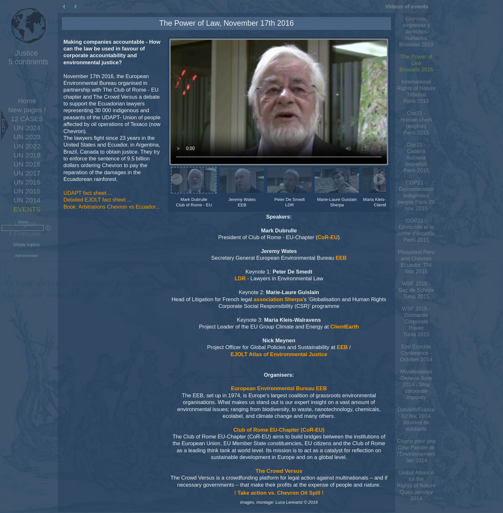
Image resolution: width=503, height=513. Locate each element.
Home (27, 100)
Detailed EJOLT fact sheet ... (98, 200)
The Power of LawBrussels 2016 (416, 63)
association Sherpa (278, 299)
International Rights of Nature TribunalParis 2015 (416, 91)
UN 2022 (27, 146)
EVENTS (26, 209)
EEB (341, 258)
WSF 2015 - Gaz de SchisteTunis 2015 (416, 290)
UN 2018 (27, 164)
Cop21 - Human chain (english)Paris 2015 (416, 123)
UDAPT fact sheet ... (88, 193)
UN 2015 (27, 191)
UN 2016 (27, 182)
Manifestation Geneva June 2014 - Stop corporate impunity (416, 385)
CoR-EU (328, 237)
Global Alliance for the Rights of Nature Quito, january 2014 (416, 485)
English (22, 224)
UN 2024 (27, 127)
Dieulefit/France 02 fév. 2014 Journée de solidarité (416, 419)
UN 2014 (27, 200)
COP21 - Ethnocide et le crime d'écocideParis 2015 (416, 230)
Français (24, 233)
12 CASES (27, 118)
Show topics (26, 244)
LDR (239, 278)
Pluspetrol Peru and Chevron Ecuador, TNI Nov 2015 (416, 261)
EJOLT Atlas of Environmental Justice (279, 354)
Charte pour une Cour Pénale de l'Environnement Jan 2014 (416, 451)
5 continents (26, 57)
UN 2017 (27, 173)
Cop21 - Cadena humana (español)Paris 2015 (416, 158)
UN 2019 (27, 155)
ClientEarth (344, 327)
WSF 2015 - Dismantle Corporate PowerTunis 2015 (416, 322)
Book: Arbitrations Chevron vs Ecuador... (112, 207)
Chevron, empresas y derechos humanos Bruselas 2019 (416, 32)
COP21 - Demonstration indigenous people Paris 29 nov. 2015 (416, 196)
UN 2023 (27, 136)
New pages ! (27, 109)
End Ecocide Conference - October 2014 (416, 353)
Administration (26, 255)
